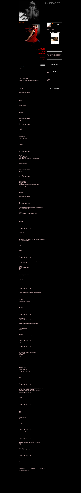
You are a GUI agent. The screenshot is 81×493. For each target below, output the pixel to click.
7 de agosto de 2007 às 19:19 (24, 151)
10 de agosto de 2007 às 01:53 (25, 228)
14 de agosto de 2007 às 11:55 (25, 295)
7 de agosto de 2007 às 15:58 (24, 132)
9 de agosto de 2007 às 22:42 (24, 208)
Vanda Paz (20, 198)
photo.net (48, 79)
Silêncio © (20, 448)
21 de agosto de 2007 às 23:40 (25, 413)
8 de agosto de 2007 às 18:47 (24, 190)
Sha (19, 377)
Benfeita (48, 72)
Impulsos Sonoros (49, 66)
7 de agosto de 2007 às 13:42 (24, 124)
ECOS (48, 61)
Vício (19, 120)
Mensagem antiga (42, 468)
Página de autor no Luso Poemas (51, 53)
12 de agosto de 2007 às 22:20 (25, 288)
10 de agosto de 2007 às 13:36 (25, 257)
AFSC (19, 171)
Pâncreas (20, 126)
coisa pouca (48, 65)
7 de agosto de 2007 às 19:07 (24, 142)
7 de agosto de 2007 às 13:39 (24, 118)
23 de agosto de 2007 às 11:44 (25, 429)
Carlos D (20, 307)
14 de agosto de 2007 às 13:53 (25, 314)
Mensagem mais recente (22, 468)
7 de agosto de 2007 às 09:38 (24, 92)
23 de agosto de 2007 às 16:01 (25, 438)
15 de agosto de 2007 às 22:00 (25, 319)
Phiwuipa (20, 144)
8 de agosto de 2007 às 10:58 (24, 169)
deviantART (48, 78)
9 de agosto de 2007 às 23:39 (24, 219)
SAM (19, 250)
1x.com (48, 81)
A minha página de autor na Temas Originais (53, 55)
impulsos (54, 23)
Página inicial (33, 468)
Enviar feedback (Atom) (25, 470)
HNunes (20, 386)
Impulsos (53, 3)
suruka (20, 298)
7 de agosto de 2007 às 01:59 (24, 86)
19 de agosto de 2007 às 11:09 (25, 384)
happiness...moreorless (22, 163)
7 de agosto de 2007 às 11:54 (24, 101)
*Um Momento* (21, 342)
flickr (48, 80)
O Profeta (20, 279)
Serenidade (20, 135)
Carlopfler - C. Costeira (22, 348)
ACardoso (20, 88)
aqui (60, 47)
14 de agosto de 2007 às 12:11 (25, 305)
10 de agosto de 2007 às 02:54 (25, 235)
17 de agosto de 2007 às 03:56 (25, 340)
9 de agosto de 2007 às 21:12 (24, 203)
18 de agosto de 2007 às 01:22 (25, 346)
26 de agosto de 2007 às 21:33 (25, 455)
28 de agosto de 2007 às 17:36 (25, 464)
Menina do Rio (21, 273)
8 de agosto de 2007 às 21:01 (24, 196)
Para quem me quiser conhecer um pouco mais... (54, 54)
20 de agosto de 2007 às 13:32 (25, 404)
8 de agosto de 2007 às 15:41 (24, 176)
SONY (19, 406)
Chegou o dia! (21, 22)
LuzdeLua (20, 244)
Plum (19, 316)
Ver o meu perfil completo (51, 29)
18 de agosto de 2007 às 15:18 (25, 375)
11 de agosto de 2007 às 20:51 (25, 262)
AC (19, 68)
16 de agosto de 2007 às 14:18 (25, 324)
